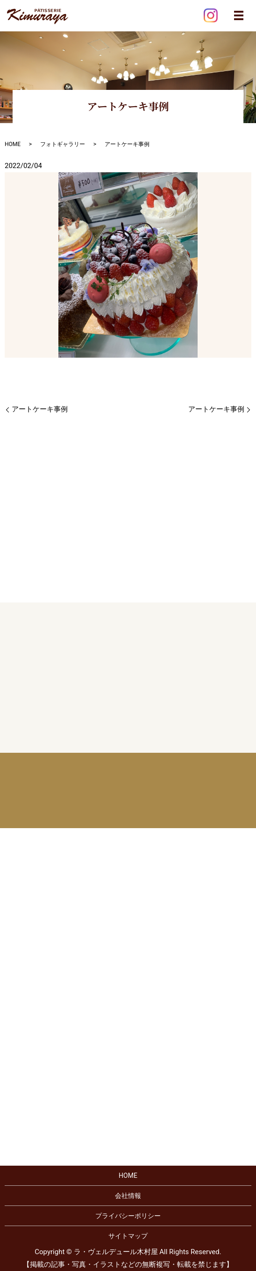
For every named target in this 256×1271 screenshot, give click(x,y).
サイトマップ (128, 1236)
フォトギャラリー (62, 144)
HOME (13, 144)
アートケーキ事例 (40, 409)
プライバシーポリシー (128, 1216)
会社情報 (128, 1195)
